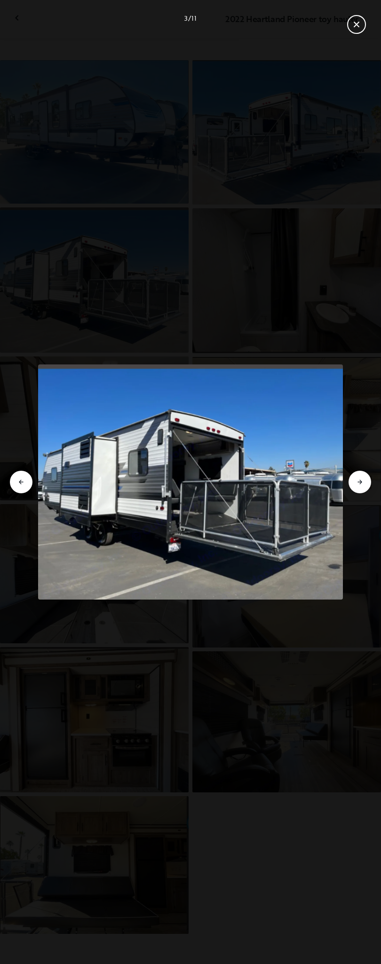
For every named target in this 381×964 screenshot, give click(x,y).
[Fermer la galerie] (356, 24)
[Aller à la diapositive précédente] (21, 482)
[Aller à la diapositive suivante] (360, 482)
